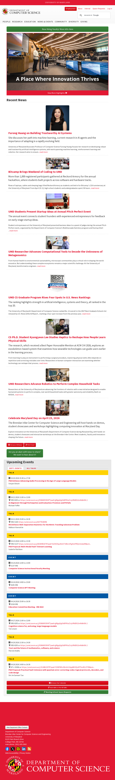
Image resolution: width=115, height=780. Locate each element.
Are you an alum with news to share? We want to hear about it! (25, 453)
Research (17, 21)
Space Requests (99, 9)
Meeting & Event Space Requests (57, 692)
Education (30, 21)
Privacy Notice (25, 753)
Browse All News (15, 445)
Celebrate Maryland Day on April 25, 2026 (34, 418)
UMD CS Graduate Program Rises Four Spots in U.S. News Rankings (49, 297)
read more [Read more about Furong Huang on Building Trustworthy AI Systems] (43, 152)
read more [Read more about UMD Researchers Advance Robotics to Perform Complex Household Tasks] (19, 394)
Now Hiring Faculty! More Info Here (57, 29)
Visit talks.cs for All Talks (57, 687)
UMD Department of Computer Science (21, 11)
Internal (87, 9)
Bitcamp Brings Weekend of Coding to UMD (35, 172)
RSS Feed (30, 445)
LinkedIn (24, 749)
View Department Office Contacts (17, 727)
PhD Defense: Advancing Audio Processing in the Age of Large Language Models (42, 481)
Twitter (13, 749)
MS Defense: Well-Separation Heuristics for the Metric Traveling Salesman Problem (44, 524)
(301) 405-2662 (21, 744)
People (7, 21)
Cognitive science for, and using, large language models (33, 626)
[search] (93, 15)
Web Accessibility (11, 753)
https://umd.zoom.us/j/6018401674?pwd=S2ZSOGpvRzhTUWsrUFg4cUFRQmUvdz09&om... (55, 544)
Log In (109, 9)
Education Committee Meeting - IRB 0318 (26, 607)
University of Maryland (57, 2)
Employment (70, 9)
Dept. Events (16, 468)
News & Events (45, 21)
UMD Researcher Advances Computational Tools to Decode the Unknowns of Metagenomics (55, 253)
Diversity (74, 21)
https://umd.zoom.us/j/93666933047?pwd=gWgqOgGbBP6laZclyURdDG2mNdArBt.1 (54, 500)
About (80, 9)
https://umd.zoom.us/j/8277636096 (33, 522)
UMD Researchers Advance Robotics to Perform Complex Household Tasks (54, 384)
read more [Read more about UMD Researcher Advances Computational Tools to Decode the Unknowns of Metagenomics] (41, 266)
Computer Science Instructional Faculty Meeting (29, 568)
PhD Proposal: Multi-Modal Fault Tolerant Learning (30, 546)
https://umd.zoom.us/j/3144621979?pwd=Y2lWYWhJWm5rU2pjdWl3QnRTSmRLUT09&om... (58, 667)
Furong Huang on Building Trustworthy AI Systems (40, 133)
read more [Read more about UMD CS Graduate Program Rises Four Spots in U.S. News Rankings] (86, 314)
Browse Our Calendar (57, 683)
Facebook (7, 749)
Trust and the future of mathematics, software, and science (34, 648)
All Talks (31, 468)
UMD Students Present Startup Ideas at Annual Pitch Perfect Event (49, 211)
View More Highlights (57, 93)
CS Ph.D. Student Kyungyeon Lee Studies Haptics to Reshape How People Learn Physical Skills (57, 339)
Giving (84, 21)
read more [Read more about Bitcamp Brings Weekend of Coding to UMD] (95, 188)
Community (61, 21)
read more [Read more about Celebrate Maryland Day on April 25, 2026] (28, 437)
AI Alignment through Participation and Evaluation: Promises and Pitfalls (40, 503)
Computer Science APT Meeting (22, 587)
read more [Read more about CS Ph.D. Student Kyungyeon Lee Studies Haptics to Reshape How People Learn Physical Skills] (43, 363)
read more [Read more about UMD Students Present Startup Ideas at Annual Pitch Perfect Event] (13, 230)
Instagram (18, 749)
